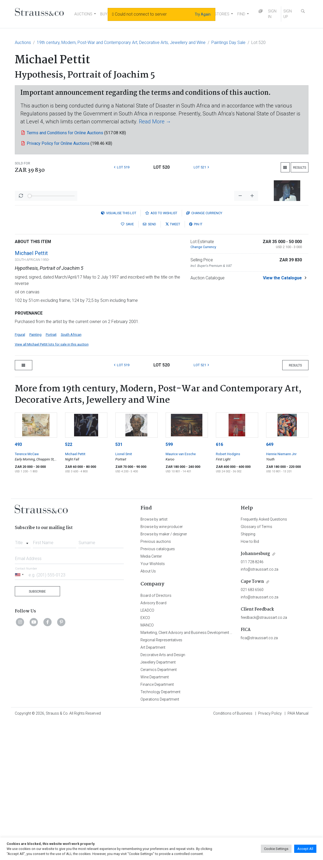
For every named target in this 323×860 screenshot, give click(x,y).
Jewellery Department (158, 801)
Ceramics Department (158, 808)
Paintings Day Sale (228, 42)
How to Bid (250, 680)
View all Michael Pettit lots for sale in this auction (52, 483)
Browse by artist (153, 658)
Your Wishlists (152, 702)
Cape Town (252, 720)
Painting (35, 473)
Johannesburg (255, 692)
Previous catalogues (157, 688)
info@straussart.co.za (259, 708)
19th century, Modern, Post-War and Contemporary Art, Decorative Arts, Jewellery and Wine (121, 42)
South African (71, 473)
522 (68, 583)
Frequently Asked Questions (264, 658)
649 (269, 583)
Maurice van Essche (181, 593)
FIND (241, 14)
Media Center (151, 695)
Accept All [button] (305, 849)
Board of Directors (155, 734)
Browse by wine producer (161, 665)
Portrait (51, 473)
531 (118, 583)
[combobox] (23, 680)
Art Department (152, 786)
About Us (148, 710)
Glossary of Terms (256, 665)
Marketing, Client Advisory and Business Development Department (194, 771)
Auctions (23, 42)
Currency (204, 352)
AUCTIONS (83, 14)
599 (169, 583)
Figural (20, 473)
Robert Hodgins (228, 593)
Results (299, 167)
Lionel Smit (123, 593)
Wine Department (154, 816)
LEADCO (147, 749)
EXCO (145, 756)
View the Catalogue (282, 416)
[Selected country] (20, 713)
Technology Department (160, 830)
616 (219, 583)
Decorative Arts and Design (162, 793)
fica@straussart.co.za (259, 776)
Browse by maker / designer (163, 673)
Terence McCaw (27, 593)
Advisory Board (153, 742)
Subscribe (37, 730)
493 (18, 583)
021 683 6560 (252, 728)
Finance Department (157, 823)
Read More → (155, 121)
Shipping (248, 673)
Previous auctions (155, 680)
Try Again (203, 14)
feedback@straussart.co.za (264, 756)
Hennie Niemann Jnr (281, 593)
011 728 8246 (252, 700)
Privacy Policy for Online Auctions (58, 143)
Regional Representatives (161, 779)
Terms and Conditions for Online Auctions (65, 132)
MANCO (147, 764)
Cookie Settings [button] (276, 849)
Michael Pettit (31, 392)
